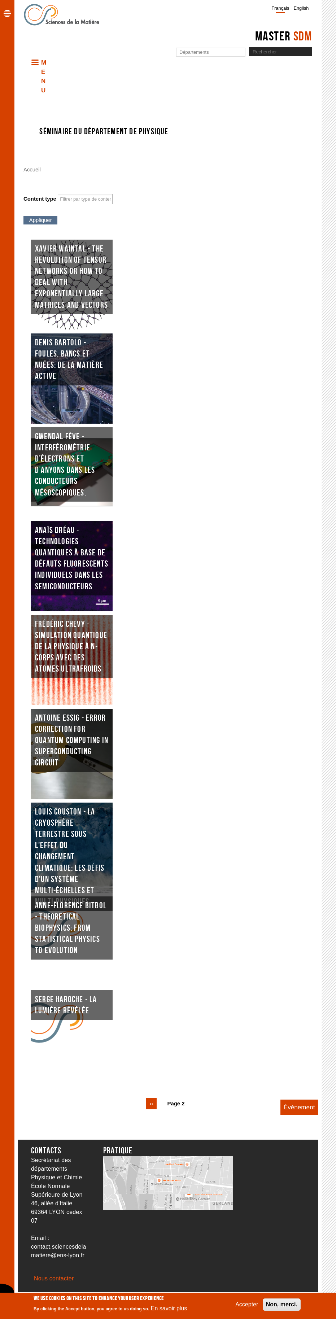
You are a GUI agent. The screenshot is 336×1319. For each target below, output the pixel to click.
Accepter (246, 1304)
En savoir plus (169, 1308)
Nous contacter (54, 1278)
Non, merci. (281, 1304)
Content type (39, 199)
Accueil (32, 169)
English (301, 8)
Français (280, 8)
